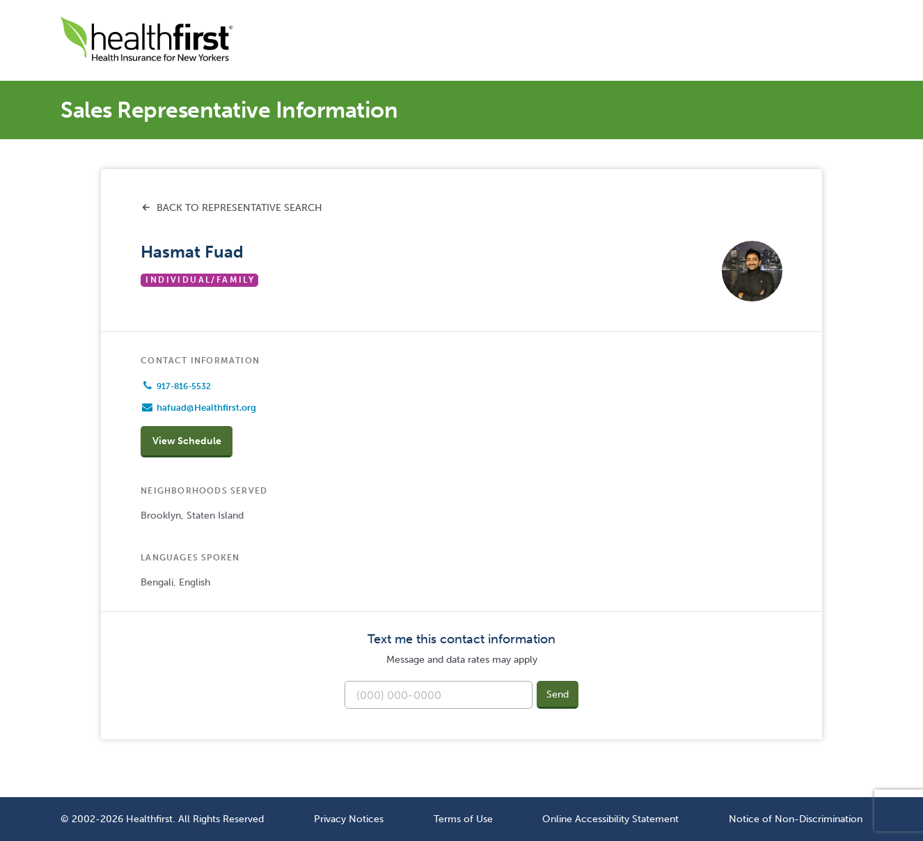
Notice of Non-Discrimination (795, 818)
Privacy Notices (349, 818)
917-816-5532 (184, 386)
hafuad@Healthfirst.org (206, 407)
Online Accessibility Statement (610, 818)
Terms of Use (463, 818)
